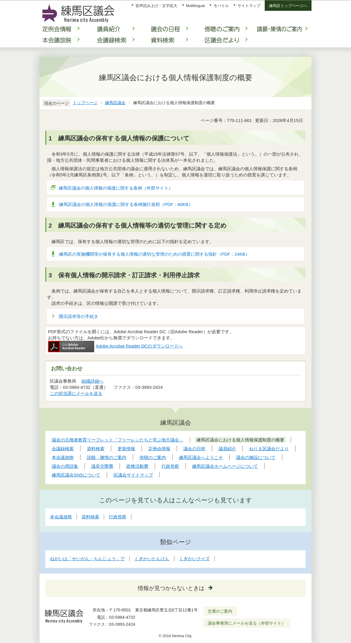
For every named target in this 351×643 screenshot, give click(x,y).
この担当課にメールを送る (76, 393)
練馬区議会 (115, 103)
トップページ (85, 103)
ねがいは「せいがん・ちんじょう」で (87, 558)
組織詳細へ (93, 381)
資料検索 (90, 516)
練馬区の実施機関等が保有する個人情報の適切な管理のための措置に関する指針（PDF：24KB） (154, 254)
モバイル (221, 6)
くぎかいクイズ (194, 558)
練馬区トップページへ (288, 6)
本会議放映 (61, 516)
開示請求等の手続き (78, 316)
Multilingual (195, 6)
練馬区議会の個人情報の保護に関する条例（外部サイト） (116, 187)
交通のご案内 (220, 611)
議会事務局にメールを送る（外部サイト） (247, 623)
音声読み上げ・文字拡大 (156, 6)
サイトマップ (249, 6)
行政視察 (117, 516)
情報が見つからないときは (171, 588)
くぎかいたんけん (151, 558)
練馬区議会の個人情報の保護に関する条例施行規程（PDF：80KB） (126, 204)
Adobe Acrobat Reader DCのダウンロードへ (115, 345)
